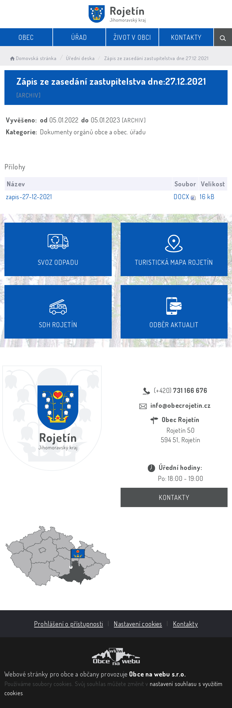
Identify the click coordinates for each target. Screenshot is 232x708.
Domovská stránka (33, 58)
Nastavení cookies (138, 623)
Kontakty (186, 37)
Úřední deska (80, 58)
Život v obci (132, 37)
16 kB (207, 196)
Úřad (79, 37)
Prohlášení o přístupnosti (68, 623)
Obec (26, 37)
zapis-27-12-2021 (29, 196)
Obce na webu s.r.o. (157, 674)
